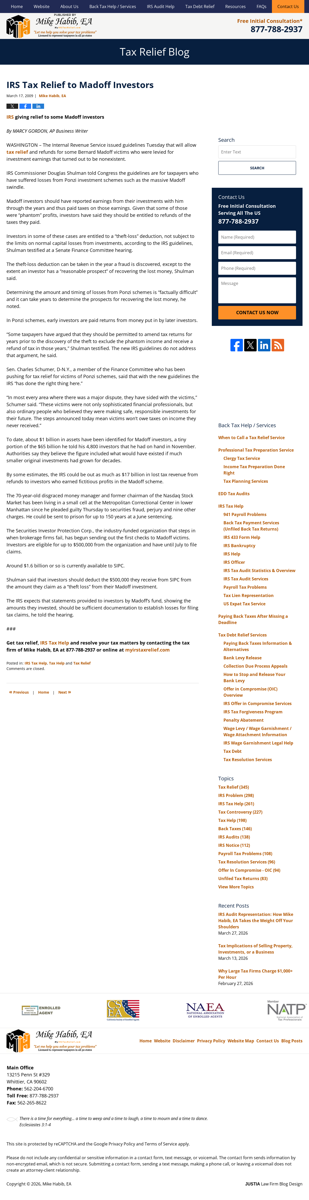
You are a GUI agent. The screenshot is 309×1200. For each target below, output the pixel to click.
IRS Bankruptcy (239, 545)
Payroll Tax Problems (245, 587)
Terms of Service (161, 1144)
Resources (235, 6)
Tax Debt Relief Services (242, 635)
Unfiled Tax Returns (243, 878)
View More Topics (236, 887)
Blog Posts (292, 1041)
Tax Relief (81, 663)
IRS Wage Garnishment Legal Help (258, 743)
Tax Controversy (240, 812)
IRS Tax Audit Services (245, 579)
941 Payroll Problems (244, 514)
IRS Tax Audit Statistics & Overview (259, 570)
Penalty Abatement (243, 720)
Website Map (241, 1041)
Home (17, 6)
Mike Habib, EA (57, 1184)
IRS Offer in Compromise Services (257, 703)
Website (42, 6)
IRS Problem (236, 795)
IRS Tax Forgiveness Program (253, 712)
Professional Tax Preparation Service (256, 450)
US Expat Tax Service (244, 604)
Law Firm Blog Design (274, 1184)
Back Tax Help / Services (112, 6)
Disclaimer (184, 1041)
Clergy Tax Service (241, 458)
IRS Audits (234, 837)
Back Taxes (235, 829)
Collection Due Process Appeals (255, 666)
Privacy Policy (211, 1041)
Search (257, 167)
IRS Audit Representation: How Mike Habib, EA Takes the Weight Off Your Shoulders (255, 920)
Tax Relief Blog (51, 26)
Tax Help (57, 663)
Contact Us (288, 6)
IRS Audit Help (160, 6)
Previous (19, 691)
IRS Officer (234, 562)
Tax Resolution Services (247, 759)
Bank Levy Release (242, 658)
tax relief (17, 152)
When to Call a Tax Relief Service (251, 437)
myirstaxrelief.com (147, 650)
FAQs (261, 6)
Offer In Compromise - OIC (249, 870)
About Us (69, 6)
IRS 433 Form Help (241, 537)
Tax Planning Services (245, 481)
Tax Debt (232, 751)
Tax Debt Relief (199, 6)
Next (64, 691)
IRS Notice (234, 845)
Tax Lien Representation (248, 595)
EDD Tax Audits (234, 494)
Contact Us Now (257, 312)
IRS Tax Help (55, 643)
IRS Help (231, 554)
